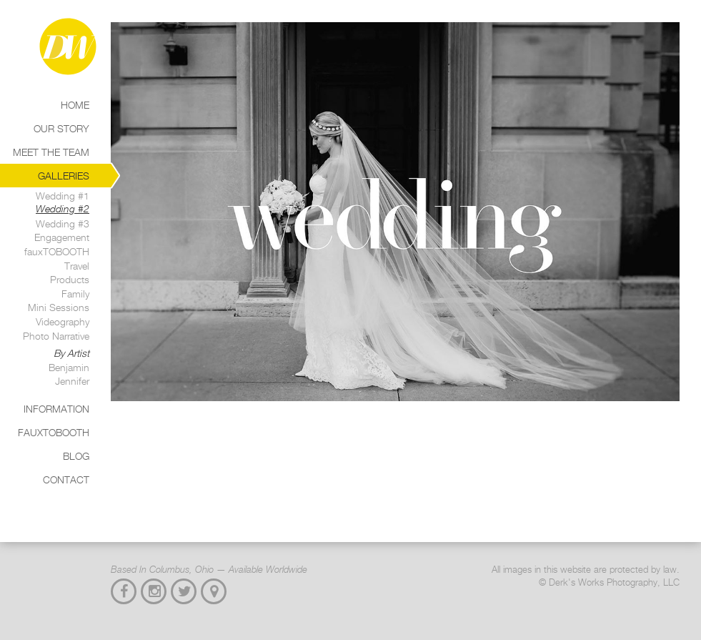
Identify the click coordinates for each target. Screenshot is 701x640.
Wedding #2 (62, 209)
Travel (76, 266)
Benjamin (69, 367)
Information (56, 409)
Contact (66, 479)
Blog (76, 456)
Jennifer (72, 381)
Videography (62, 321)
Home (75, 105)
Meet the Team (51, 152)
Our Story (61, 128)
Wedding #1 (62, 195)
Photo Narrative (56, 336)
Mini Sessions (58, 307)
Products (69, 279)
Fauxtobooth (53, 432)
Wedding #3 (62, 223)
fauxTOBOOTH (56, 251)
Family (75, 293)
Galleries (63, 175)
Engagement (61, 237)
